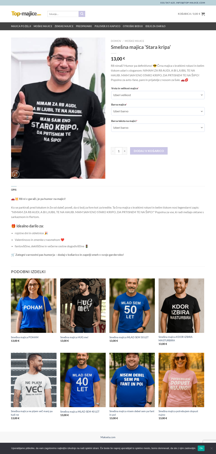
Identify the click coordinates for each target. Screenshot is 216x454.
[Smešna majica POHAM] (34, 305)
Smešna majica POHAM (24, 337)
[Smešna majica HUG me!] (83, 305)
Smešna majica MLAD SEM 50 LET (129, 337)
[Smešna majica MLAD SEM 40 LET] (83, 380)
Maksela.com (108, 437)
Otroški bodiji (133, 26)
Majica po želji (21, 26)
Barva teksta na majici (124, 120)
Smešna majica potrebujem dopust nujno (178, 413)
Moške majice (43, 26)
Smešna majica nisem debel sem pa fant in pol (131, 413)
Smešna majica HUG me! (74, 337)
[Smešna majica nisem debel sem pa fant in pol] (132, 380)
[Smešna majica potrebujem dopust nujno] (181, 380)
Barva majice (119, 104)
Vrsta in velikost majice (125, 88)
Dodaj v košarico (149, 151)
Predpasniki (84, 26)
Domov (116, 40)
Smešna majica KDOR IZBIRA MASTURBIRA (176, 338)
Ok (201, 448)
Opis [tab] (14, 189)
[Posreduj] (82, 14)
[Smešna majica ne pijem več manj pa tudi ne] (34, 380)
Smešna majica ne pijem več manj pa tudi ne (31, 413)
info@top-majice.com (190, 2)
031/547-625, (168, 2)
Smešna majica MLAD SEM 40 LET (79, 411)
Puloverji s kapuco (107, 26)
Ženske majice (64, 26)
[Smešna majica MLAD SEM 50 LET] (132, 305)
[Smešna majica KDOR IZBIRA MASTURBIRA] (181, 305)
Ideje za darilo (155, 26)
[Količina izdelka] (118, 151)
